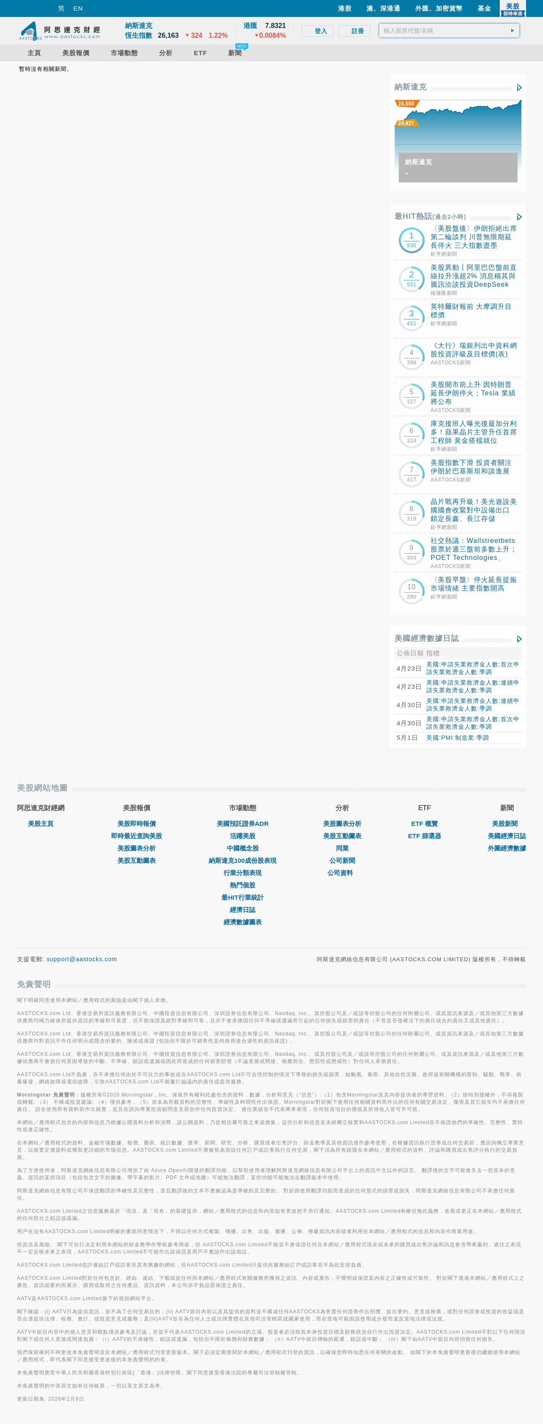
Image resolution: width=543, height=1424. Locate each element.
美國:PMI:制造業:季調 (457, 737)
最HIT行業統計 (242, 897)
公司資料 (342, 872)
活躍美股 (242, 835)
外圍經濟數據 (507, 848)
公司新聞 (342, 860)
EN (78, 8)
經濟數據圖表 (243, 922)
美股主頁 (40, 823)
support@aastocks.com (82, 959)
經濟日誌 (242, 909)
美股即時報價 (137, 823)
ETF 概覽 (424, 823)
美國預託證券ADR (243, 823)
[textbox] (449, 30)
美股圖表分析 (137, 848)
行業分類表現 (243, 872)
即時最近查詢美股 (136, 835)
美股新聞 (507, 823)
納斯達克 (411, 87)
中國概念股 (243, 848)
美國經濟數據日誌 (427, 638)
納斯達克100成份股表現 (243, 860)
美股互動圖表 (137, 860)
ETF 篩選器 (424, 835)
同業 (342, 848)
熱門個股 (242, 885)
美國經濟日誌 (507, 835)
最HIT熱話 (430, 216)
